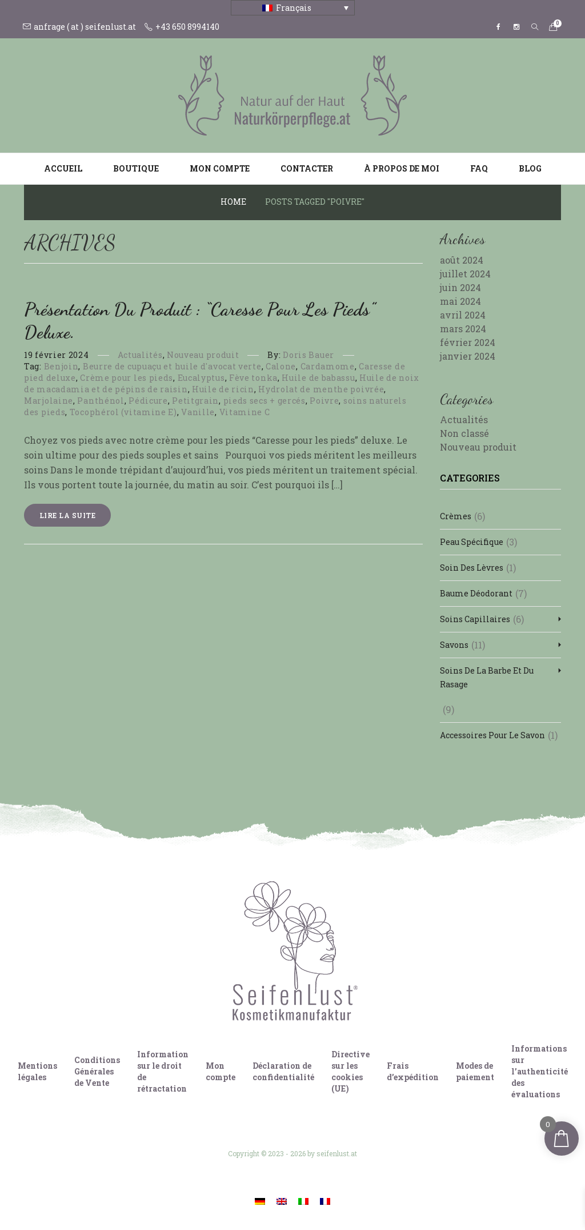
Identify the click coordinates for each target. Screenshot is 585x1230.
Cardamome (327, 366)
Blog (530, 168)
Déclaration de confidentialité (283, 1071)
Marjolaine (48, 400)
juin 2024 (460, 287)
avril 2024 (463, 315)
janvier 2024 (467, 356)
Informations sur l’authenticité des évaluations (539, 1071)
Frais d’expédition (413, 1071)
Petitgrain (195, 400)
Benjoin (61, 366)
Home (233, 201)
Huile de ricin (223, 389)
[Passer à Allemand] (260, 1200)
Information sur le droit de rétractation (163, 1071)
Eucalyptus (201, 377)
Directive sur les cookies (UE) (350, 1071)
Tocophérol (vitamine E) (123, 412)
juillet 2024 (465, 274)
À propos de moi (401, 168)
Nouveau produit (203, 354)
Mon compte (220, 168)
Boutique (136, 168)
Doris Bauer (308, 354)
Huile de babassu (318, 377)
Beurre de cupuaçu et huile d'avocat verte (172, 366)
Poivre (324, 400)
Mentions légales (37, 1071)
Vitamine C (244, 412)
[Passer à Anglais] (281, 1200)
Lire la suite (67, 515)
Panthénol (100, 400)
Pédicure (148, 400)
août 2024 (461, 260)
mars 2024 (463, 329)
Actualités (140, 354)
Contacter (307, 168)
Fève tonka (253, 377)
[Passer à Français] (325, 1200)
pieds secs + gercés (264, 400)
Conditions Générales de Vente (97, 1071)
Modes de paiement (475, 1071)
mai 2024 (460, 301)
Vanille (198, 412)
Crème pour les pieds (126, 377)
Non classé (464, 433)
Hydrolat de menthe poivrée (321, 389)
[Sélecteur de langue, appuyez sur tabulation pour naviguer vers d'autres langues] (293, 7)
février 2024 (467, 342)
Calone (281, 366)
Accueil (63, 168)
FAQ (479, 168)
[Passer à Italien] (303, 1200)
